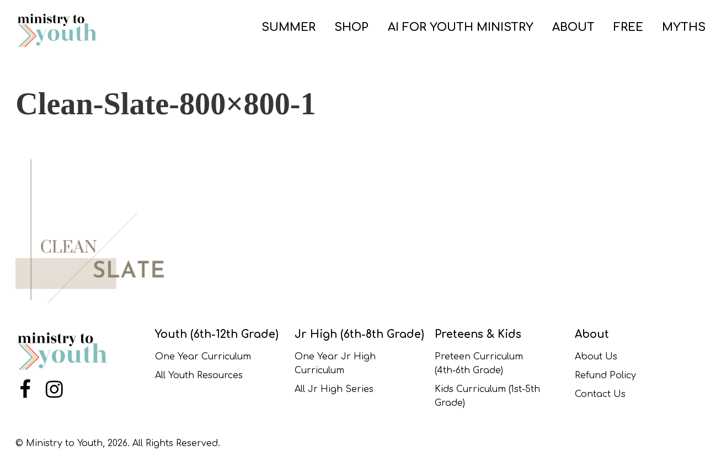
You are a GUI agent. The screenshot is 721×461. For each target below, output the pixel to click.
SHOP (351, 27)
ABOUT (573, 27)
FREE (628, 27)
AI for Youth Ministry (460, 27)
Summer (288, 27)
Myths (684, 27)
